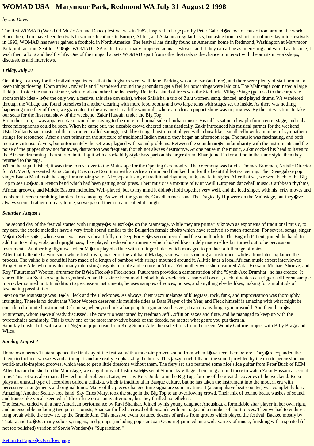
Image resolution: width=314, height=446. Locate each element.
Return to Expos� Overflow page (36, 440)
